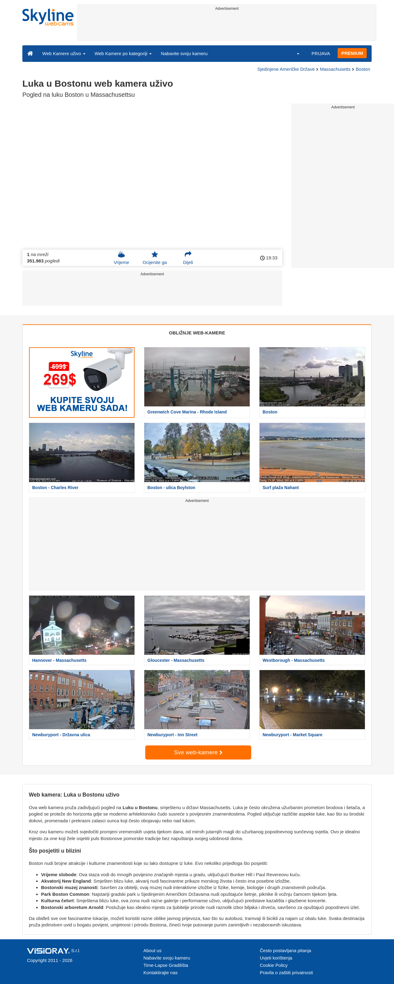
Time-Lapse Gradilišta (165, 965)
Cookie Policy (274, 965)
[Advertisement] (227, 26)
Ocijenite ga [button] (154, 258)
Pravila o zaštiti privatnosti (286, 972)
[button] (294, 53)
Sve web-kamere (198, 752)
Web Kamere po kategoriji (123, 53)
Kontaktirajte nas (160, 972)
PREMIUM (352, 53)
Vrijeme (121, 258)
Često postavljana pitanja (285, 950)
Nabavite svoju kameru (184, 53)
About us (152, 950)
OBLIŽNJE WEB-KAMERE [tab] (197, 332)
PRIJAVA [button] (321, 53)
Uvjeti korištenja (276, 957)
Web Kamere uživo (63, 53)
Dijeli (188, 258)
